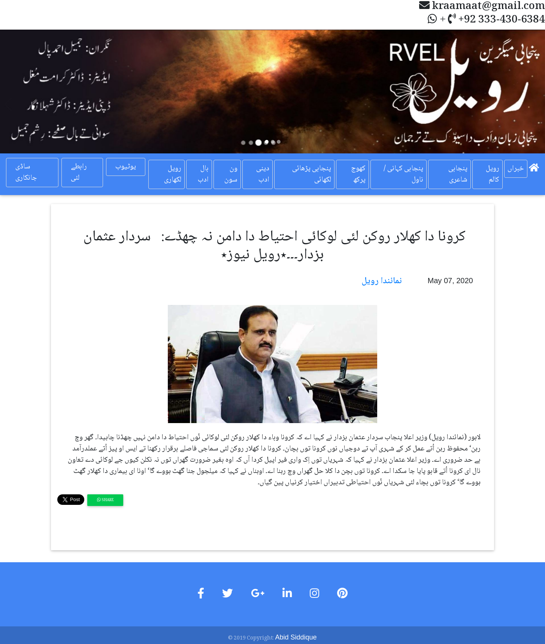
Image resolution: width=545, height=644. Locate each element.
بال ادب (203, 174)
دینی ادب (262, 174)
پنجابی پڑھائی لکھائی (311, 174)
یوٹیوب (125, 167)
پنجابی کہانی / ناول (403, 174)
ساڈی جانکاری (26, 173)
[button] (41, 91)
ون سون (230, 174)
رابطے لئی (79, 173)
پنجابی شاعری (457, 174)
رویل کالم (492, 174)
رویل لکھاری (172, 174)
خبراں (516, 168)
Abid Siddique (296, 637)
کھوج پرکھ (358, 174)
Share (105, 500)
